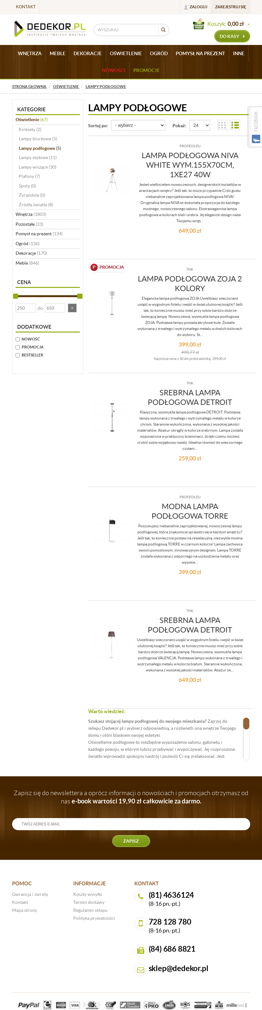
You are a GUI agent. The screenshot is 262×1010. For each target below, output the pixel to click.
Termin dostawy (88, 902)
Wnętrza (31, 214)
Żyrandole (32, 195)
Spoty (27, 185)
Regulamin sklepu (90, 910)
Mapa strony (24, 910)
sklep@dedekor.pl (179, 968)
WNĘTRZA (30, 53)
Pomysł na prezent (39, 233)
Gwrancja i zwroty (30, 894)
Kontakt (26, 6)
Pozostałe (29, 224)
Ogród (27, 243)
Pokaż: (179, 125)
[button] (72, 308)
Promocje (146, 70)
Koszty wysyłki (87, 894)
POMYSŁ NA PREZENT (200, 53)
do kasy (232, 36)
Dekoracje (31, 253)
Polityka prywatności (94, 918)
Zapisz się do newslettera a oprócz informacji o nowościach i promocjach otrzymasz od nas (131, 797)
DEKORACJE (88, 53)
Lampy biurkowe (38, 138)
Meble (27, 263)
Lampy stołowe (38, 157)
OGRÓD (159, 53)
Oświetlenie (32, 119)
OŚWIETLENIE (126, 53)
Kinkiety (30, 129)
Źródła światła (36, 204)
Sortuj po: (98, 125)
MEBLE (58, 53)
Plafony (29, 176)
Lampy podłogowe (40, 148)
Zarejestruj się (230, 7)
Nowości (113, 70)
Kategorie (31, 109)
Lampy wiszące (37, 167)
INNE (238, 53)
